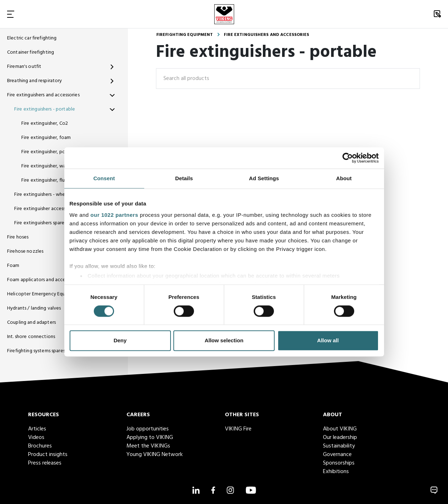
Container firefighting (30, 52)
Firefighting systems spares (36, 351)
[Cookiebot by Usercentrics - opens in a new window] (348, 157)
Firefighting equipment (184, 34)
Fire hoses (17, 237)
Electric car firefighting (32, 38)
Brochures (40, 446)
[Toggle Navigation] (10, 14)
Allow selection (224, 341)
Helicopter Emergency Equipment (44, 294)
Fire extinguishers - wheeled (44, 195)
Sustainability (339, 446)
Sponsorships (339, 463)
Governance (337, 454)
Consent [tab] (104, 178)
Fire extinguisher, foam (46, 138)
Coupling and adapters (31, 322)
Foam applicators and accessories (43, 280)
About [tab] (344, 178)
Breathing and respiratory (34, 81)
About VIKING (340, 429)
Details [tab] (184, 178)
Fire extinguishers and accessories (43, 95)
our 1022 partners (114, 215)
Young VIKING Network (154, 454)
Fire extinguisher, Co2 (44, 123)
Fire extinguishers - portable (44, 109)
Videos (36, 437)
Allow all (328, 341)
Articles (37, 429)
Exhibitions (336, 471)
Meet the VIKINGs (148, 446)
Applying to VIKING (149, 437)
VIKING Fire (238, 429)
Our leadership (340, 437)
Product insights (48, 454)
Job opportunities (147, 429)
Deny (120, 341)
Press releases (44, 463)
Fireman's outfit (24, 67)
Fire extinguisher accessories (45, 209)
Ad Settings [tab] (264, 178)
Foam (13, 266)
